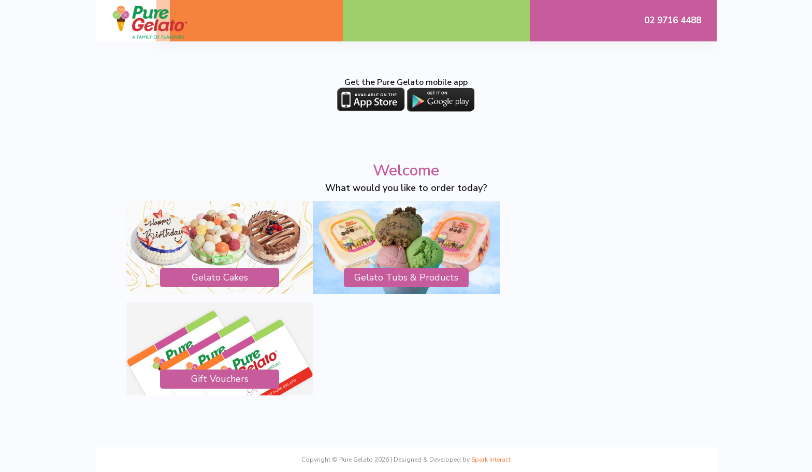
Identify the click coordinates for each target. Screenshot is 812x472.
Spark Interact (491, 459)
